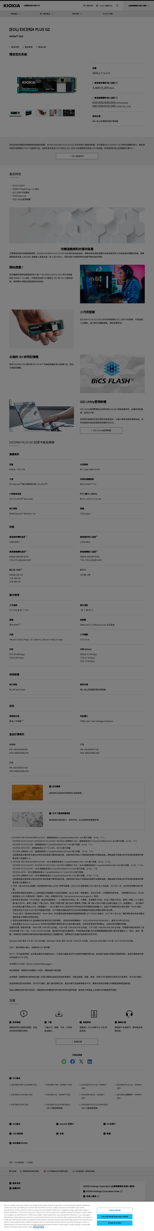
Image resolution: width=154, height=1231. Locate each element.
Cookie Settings (115, 1211)
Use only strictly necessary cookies (114, 1217)
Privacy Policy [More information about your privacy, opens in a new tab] (39, 1228)
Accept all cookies (114, 1224)
